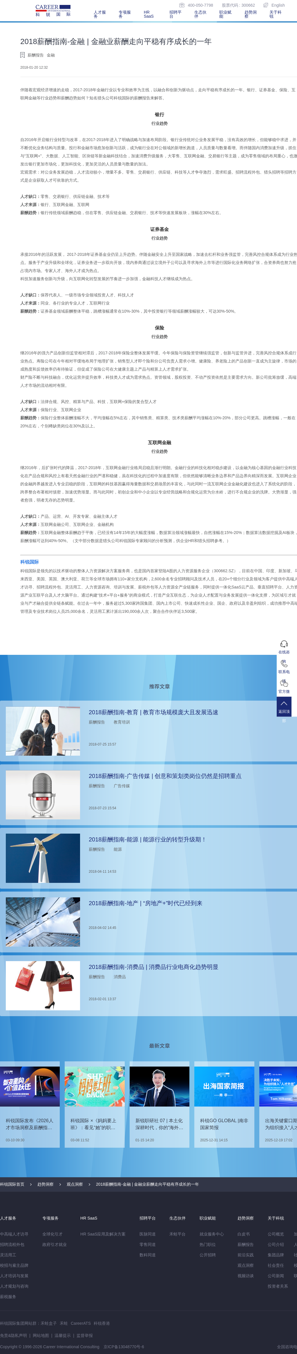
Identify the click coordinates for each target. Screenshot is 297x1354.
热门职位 (208, 1244)
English (274, 5)
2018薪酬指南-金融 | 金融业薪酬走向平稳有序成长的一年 (147, 1184)
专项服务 (125, 14)
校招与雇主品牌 (14, 1265)
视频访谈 (246, 1275)
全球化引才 (52, 1234)
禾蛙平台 (177, 1234)
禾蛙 (64, 1323)
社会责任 (276, 1265)
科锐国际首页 (12, 1184)
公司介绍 (276, 1244)
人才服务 (100, 14)
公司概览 (276, 1234)
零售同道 (148, 1244)
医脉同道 (148, 1234)
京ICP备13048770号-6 (124, 1346)
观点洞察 (75, 1184)
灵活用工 (8, 1255)
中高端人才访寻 (14, 1234)
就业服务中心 (212, 1234)
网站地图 (41, 1335)
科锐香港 (102, 1323)
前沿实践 (246, 1255)
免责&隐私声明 (13, 1335)
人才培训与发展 (14, 1275)
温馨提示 (63, 1335)
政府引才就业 (54, 1244)
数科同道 (148, 1255)
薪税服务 (8, 1296)
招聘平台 (175, 14)
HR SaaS (149, 14)
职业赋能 (225, 14)
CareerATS (81, 1323)
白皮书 (244, 1234)
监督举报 (85, 1335)
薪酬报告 (246, 1244)
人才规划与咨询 (14, 1286)
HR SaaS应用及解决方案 (103, 1234)
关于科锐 (275, 14)
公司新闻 (276, 1275)
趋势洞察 (251, 14)
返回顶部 (287, 711)
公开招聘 (208, 1255)
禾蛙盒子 (49, 1323)
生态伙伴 (200, 14)
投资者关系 (278, 1286)
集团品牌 (276, 1255)
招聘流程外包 (12, 1244)
